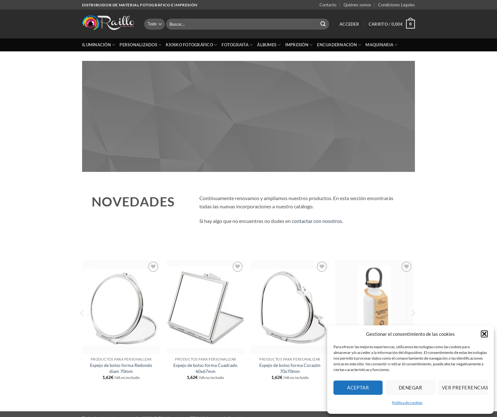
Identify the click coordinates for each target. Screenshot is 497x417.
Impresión (299, 45)
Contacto (328, 4)
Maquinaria (381, 45)
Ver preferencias (464, 387)
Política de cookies (407, 402)
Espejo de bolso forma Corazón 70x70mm (289, 368)
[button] (484, 334)
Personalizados (140, 45)
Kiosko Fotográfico (191, 45)
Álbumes (269, 45)
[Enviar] (323, 24)
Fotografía (237, 45)
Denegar (410, 387)
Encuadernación (339, 45)
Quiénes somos (357, 4)
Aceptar (358, 387)
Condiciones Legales (396, 4)
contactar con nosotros (317, 221)
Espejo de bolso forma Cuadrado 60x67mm (205, 368)
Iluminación (98, 45)
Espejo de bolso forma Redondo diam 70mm (121, 368)
